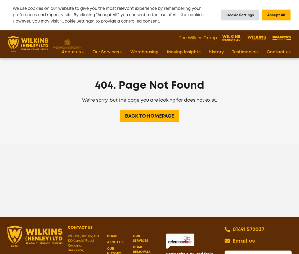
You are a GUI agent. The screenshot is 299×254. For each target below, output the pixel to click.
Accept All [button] (276, 15)
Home (112, 241)
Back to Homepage (149, 121)
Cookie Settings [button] (240, 15)
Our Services (140, 243)
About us (115, 247)
